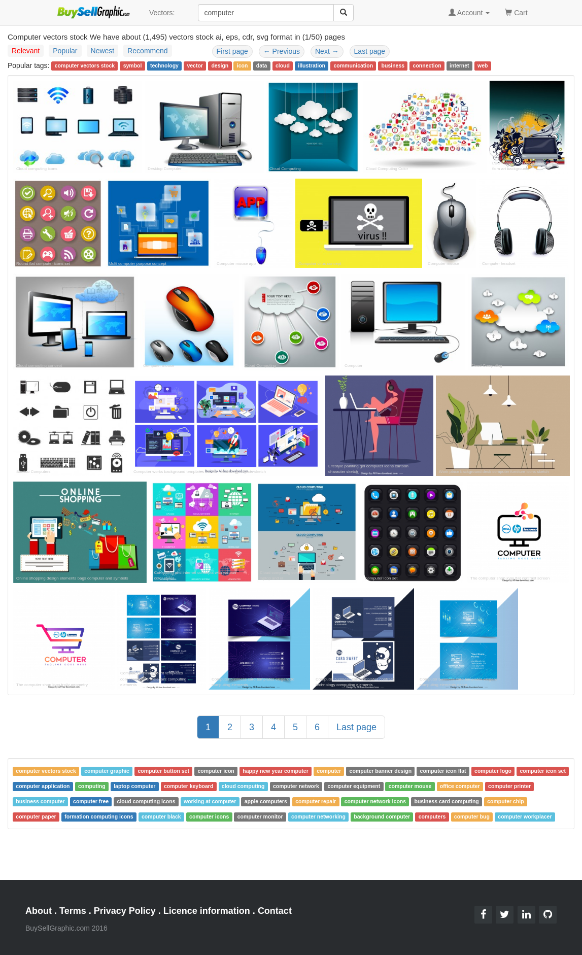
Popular (65, 51)
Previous (281, 51)
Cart (516, 12)
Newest (103, 51)
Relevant (26, 51)
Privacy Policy (125, 911)
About (38, 911)
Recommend (147, 51)
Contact (275, 911)
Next (327, 51)
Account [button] (469, 13)
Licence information (206, 911)
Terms (72, 911)
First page (232, 51)
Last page (370, 51)
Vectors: (162, 13)
